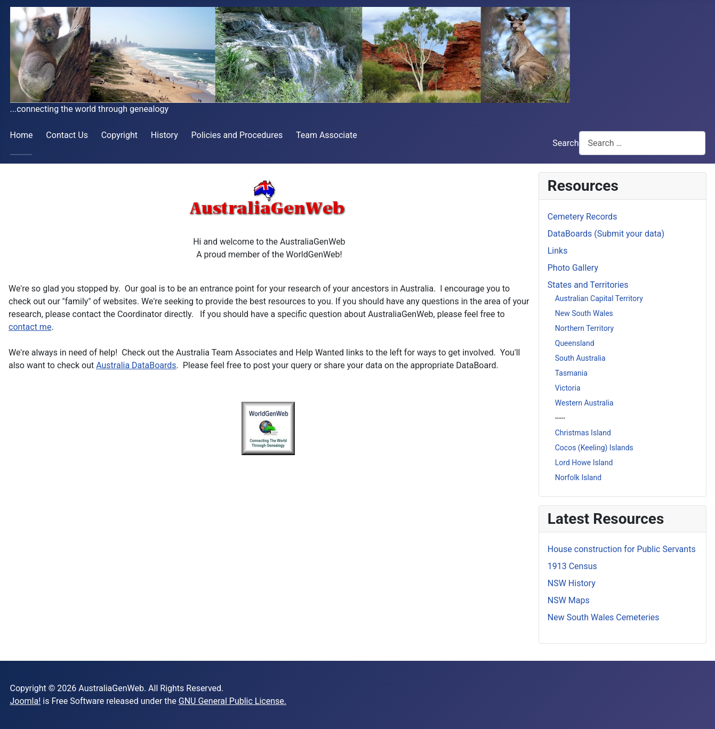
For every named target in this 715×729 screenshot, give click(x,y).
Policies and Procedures (237, 135)
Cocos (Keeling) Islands (594, 447)
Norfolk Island (578, 477)
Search (565, 143)
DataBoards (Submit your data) (606, 234)
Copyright (119, 135)
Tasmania (571, 373)
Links (558, 251)
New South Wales (584, 313)
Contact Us (67, 135)
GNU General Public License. (232, 701)
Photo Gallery (573, 268)
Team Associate (326, 135)
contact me (30, 327)
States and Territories (588, 285)
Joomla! (25, 701)
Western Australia (584, 403)
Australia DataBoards (136, 365)
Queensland (575, 343)
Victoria (568, 388)
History (164, 135)
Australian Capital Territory (599, 298)
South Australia (580, 358)
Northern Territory (584, 328)
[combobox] (642, 143)
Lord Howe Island (584, 462)
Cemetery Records (582, 217)
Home (21, 135)
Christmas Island (583, 432)
